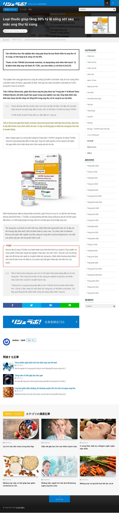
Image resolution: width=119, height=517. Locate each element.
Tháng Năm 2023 (93, 241)
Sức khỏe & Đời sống (94, 101)
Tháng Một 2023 (93, 265)
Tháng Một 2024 (93, 192)
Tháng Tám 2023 (93, 222)
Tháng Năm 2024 (93, 168)
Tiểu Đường (91, 113)
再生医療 (90, 143)
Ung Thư (90, 119)
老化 (30, 12)
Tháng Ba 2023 (92, 253)
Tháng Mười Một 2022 (95, 277)
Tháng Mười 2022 (93, 283)
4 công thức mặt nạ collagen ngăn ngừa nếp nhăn (97, 450)
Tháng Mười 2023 (93, 210)
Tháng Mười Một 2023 (95, 204)
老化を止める (92, 149)
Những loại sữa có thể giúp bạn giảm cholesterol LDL (18, 488)
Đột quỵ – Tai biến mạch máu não (99, 131)
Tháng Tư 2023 (92, 247)
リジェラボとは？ (93, 137)
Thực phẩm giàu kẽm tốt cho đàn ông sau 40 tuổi (36, 365)
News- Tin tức (20, 33)
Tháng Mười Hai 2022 (95, 271)
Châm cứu (91, 58)
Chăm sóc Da (92, 64)
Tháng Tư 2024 (92, 174)
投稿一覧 (31, 342)
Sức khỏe (90, 95)
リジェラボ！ (20, 512)
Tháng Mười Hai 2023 (95, 198)
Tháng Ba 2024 (92, 180)
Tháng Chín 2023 (93, 216)
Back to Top (59, 504)
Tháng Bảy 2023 (93, 228)
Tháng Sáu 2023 (93, 235)
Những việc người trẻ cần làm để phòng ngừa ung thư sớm (57, 488)
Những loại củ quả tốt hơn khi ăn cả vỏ (97, 488)
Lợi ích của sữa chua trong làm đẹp (20, 448)
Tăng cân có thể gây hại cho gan (29, 378)
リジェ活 (23, 12)
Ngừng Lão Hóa (93, 89)
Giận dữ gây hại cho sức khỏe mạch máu (59, 450)
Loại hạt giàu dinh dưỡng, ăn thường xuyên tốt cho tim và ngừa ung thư (45, 390)
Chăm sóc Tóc (92, 70)
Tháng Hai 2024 (93, 186)
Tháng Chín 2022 (93, 289)
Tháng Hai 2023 (93, 259)
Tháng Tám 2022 (93, 295)
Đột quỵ (90, 125)
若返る (89, 155)
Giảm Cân (90, 76)
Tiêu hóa (90, 107)
